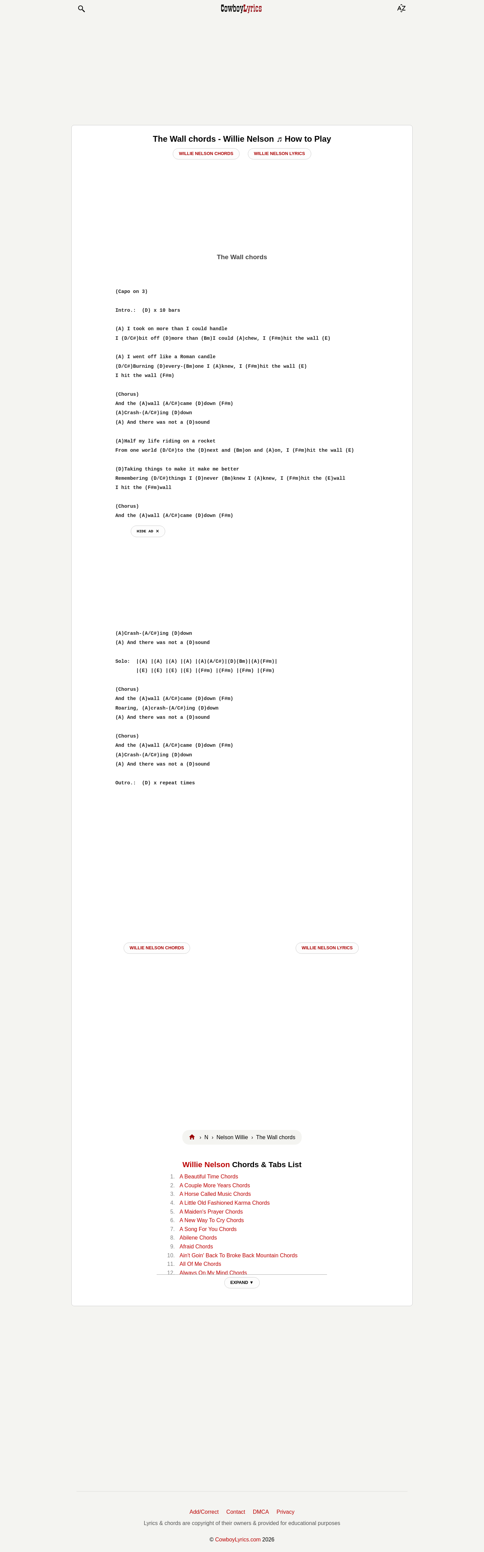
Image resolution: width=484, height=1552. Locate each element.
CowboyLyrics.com (238, 1539)
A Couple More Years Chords (215, 1185)
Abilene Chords (198, 1238)
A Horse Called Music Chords (215, 1194)
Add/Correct (203, 1512)
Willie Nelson (206, 1164)
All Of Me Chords (200, 1264)
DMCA (261, 1512)
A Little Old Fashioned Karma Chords (225, 1203)
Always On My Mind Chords (213, 1273)
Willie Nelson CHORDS (157, 947)
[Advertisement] (242, 69)
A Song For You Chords (208, 1229)
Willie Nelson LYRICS (327, 947)
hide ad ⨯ (148, 531)
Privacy (285, 1512)
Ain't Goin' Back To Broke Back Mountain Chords (239, 1255)
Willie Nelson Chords (206, 153)
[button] (81, 9)
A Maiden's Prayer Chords (211, 1212)
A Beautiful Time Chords (209, 1176)
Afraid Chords (196, 1246)
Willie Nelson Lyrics (279, 153)
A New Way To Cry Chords (212, 1220)
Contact (235, 1512)
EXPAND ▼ (242, 1282)
